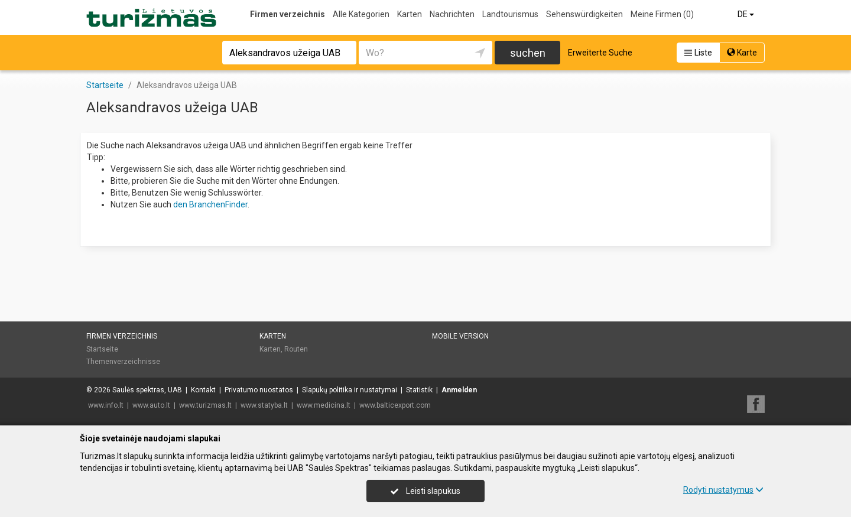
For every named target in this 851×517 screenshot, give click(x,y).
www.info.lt (106, 405)
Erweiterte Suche (600, 52)
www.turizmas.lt (205, 405)
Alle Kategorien (361, 14)
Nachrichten (452, 14)
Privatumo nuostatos (259, 390)
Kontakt (203, 390)
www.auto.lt (151, 405)
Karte (742, 52)
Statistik (419, 390)
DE (747, 14)
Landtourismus (510, 14)
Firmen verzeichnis (287, 14)
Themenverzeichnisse (123, 361)
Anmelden (459, 390)
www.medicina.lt (323, 405)
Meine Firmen (662, 14)
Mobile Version (460, 336)
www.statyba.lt (264, 405)
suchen (527, 53)
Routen (296, 349)
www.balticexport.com (395, 405)
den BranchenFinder (210, 204)
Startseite (102, 349)
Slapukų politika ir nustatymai (349, 390)
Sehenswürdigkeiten (584, 14)
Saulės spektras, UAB (147, 390)
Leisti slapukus (425, 491)
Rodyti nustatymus (723, 490)
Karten (409, 14)
